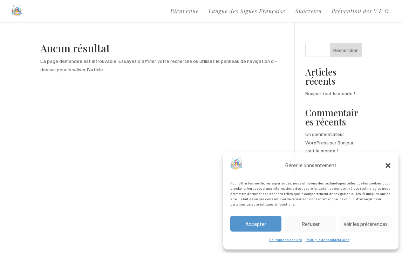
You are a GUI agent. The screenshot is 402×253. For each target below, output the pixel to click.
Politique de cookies (285, 240)
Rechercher (345, 50)
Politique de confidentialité (327, 240)
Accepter (255, 224)
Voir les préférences (365, 224)
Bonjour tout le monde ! (330, 93)
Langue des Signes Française (247, 12)
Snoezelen (308, 12)
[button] (387, 165)
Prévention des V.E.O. (361, 12)
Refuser (310, 224)
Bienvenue (184, 12)
